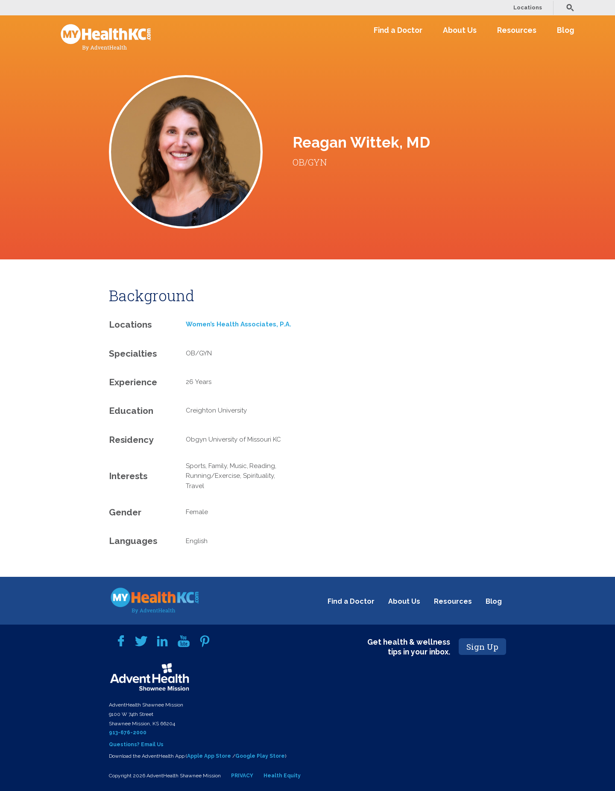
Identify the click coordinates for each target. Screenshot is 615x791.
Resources (516, 30)
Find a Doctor (398, 30)
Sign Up (482, 646)
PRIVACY (242, 776)
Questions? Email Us (136, 744)
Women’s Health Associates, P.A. (238, 324)
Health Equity (282, 776)
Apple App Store (209, 756)
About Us (460, 30)
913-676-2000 (127, 733)
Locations (527, 7)
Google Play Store (260, 756)
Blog (565, 30)
